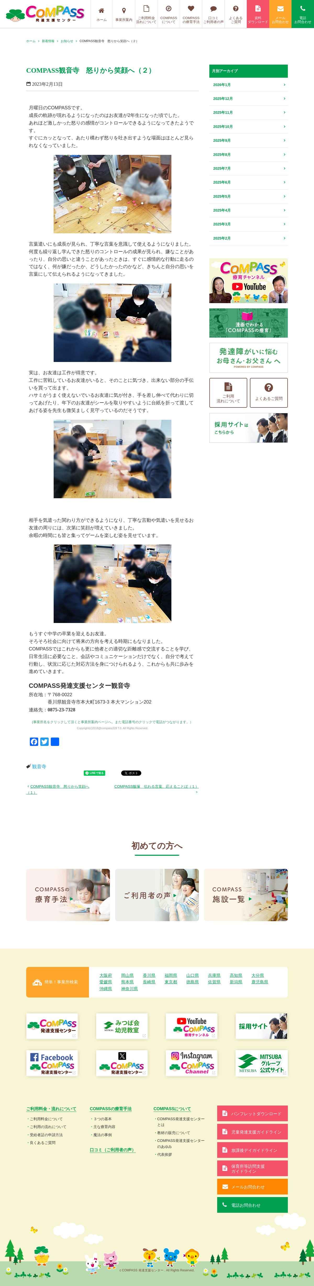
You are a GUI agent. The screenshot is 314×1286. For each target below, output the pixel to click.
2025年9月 (222, 140)
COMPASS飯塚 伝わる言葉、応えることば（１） (156, 786)
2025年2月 (222, 238)
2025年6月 (222, 182)
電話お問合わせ (302, 14)
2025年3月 (222, 224)
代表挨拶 (164, 1154)
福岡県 (171, 975)
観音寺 (39, 766)
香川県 (149, 975)
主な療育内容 (104, 1127)
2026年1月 (222, 85)
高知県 (236, 975)
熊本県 (127, 982)
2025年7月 (222, 168)
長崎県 (149, 982)
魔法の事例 (102, 1135)
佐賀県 (214, 982)
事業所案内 (124, 14)
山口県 (192, 975)
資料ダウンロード (258, 14)
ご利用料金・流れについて (51, 1109)
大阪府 (105, 975)
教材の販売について (173, 1133)
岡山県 (127, 975)
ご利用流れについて (228, 392)
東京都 (171, 982)
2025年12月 (223, 99)
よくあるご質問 (236, 14)
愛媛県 (105, 982)
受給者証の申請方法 (46, 1135)
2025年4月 (222, 210)
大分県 (257, 975)
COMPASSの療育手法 (191, 14)
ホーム (102, 14)
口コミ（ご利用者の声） (113, 1150)
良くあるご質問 (42, 1143)
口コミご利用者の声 (213, 14)
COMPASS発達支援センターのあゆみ (181, 1143)
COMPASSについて (169, 14)
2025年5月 (222, 196)
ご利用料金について (46, 1119)
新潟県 (236, 982)
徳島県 (192, 982)
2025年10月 (223, 126)
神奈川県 (129, 989)
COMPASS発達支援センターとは (181, 1122)
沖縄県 (105, 989)
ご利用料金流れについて (146, 14)
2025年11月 (223, 112)
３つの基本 (102, 1119)
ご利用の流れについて (48, 1127)
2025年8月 (222, 154)
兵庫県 (214, 975)
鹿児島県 (259, 982)
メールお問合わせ (280, 14)
